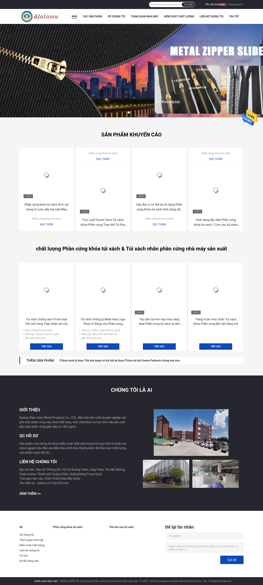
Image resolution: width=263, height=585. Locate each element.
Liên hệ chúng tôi (211, 16)
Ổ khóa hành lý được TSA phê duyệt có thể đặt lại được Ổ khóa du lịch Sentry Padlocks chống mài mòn (120, 360)
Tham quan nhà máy (144, 16)
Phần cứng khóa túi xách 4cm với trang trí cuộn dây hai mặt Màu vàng (47, 207)
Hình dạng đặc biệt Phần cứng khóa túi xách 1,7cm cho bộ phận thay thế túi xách (216, 222)
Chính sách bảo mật (45, 581)
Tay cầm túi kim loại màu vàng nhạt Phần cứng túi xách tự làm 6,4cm (159, 322)
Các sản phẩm (92, 16)
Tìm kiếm (188, 4)
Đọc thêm (46, 224)
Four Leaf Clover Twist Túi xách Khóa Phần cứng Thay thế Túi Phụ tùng (103, 222)
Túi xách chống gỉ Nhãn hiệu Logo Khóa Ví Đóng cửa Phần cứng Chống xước (103, 322)
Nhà (74, 16)
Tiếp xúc (46, 346)
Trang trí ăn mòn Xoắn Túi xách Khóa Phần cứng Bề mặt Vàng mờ (216, 322)
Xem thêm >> (30, 493)
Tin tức (234, 16)
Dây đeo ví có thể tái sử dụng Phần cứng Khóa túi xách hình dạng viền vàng (159, 207)
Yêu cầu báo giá (214, 4)
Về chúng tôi (116, 16)
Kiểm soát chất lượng (179, 16)
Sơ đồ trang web (29, 560)
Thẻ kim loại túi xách (121, 527)
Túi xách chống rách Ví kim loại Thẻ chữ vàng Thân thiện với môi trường (46, 322)
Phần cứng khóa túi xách (46, 218)
